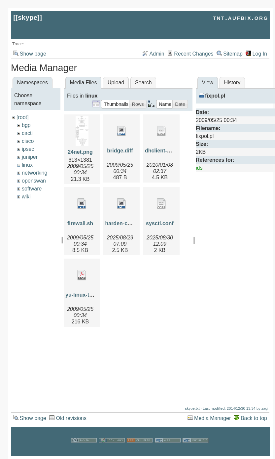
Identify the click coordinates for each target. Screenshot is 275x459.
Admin (156, 54)
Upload (116, 82)
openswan (34, 181)
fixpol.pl (215, 96)
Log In (259, 54)
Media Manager (212, 415)
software (32, 188)
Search (143, 82)
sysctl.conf (160, 223)
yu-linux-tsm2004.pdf (91, 295)
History (232, 82)
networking (34, 173)
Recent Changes (193, 54)
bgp (26, 125)
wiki (26, 196)
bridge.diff (120, 150)
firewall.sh (80, 223)
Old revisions (71, 415)
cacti (27, 133)
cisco (28, 141)
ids (199, 168)
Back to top (254, 415)
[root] (22, 117)
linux (27, 165)
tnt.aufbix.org (240, 17)
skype (27, 17)
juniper (30, 157)
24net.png (80, 152)
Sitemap (233, 54)
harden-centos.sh (127, 223)
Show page (33, 54)
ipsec (28, 149)
